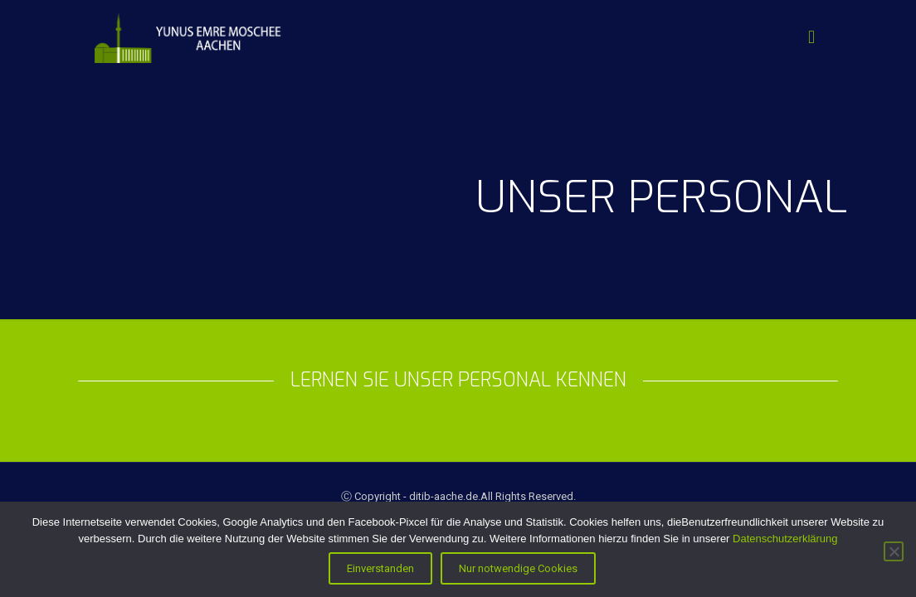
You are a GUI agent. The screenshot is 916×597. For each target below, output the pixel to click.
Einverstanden (380, 568)
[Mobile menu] (811, 37)
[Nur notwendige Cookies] (894, 551)
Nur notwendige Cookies (518, 568)
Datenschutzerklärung (785, 538)
